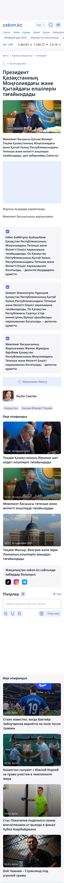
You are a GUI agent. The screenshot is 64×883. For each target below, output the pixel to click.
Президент (41, 55)
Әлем (16, 32)
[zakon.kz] (12, 25)
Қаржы (26, 32)
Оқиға (36, 32)
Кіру (58, 593)
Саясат (7, 32)
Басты (6, 55)
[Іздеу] (51, 25)
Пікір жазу (53, 613)
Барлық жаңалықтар (22, 55)
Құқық (46, 32)
